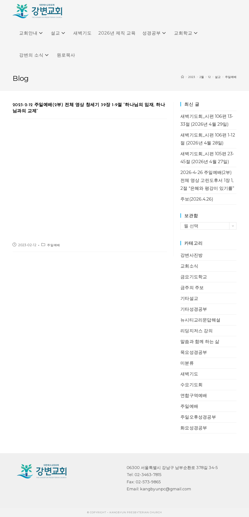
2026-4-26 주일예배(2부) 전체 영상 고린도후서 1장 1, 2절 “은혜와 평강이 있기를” (207, 180)
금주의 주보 (192, 287)
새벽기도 (189, 374)
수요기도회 (191, 384)
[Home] (182, 77)
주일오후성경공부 (198, 417)
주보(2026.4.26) (196, 199)
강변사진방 (191, 255)
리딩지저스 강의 (196, 330)
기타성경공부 (193, 309)
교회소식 (189, 266)
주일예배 (231, 77)
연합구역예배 (193, 395)
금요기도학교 (193, 276)
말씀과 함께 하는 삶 (199, 341)
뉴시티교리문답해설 (200, 320)
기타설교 (189, 298)
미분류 (187, 363)
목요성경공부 (193, 352)
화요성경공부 (193, 427)
